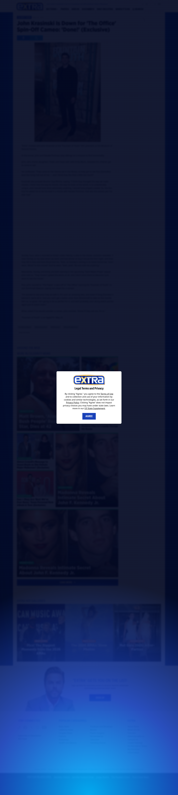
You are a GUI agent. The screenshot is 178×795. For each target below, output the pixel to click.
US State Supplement (94, 408)
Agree (89, 416)
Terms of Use (107, 393)
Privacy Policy (72, 402)
